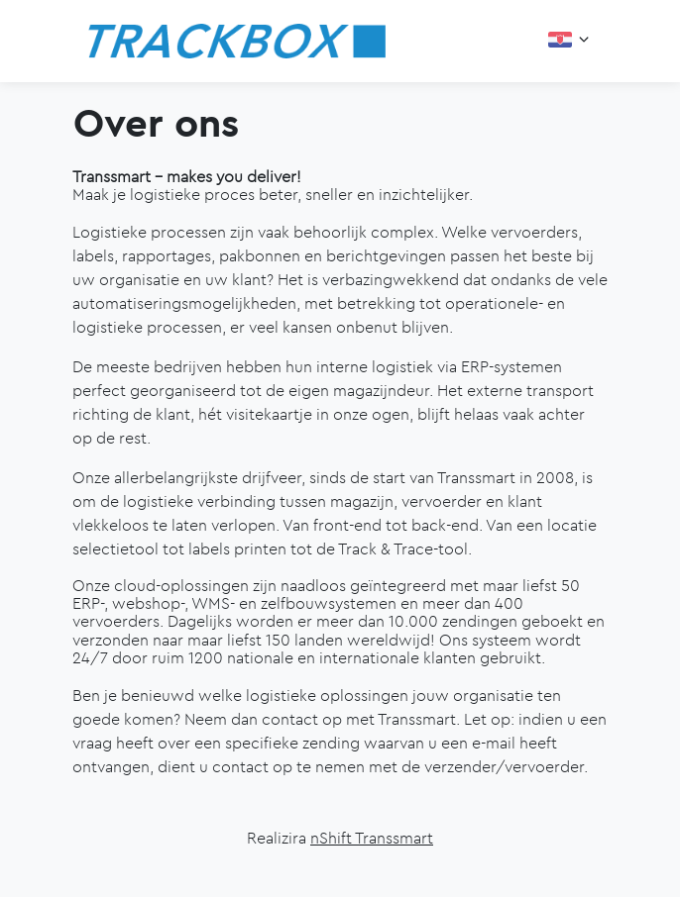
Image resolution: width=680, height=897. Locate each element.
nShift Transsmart (371, 837)
